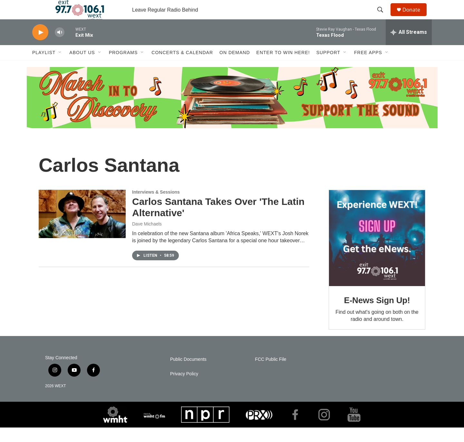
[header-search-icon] (383, 17)
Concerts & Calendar (182, 67)
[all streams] (409, 47)
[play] (40, 47)
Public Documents (188, 373)
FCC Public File (270, 373)
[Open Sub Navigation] (60, 67)
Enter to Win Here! (283, 67)
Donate (415, 17)
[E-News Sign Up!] (377, 253)
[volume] (59, 47)
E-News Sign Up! (377, 315)
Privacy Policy (184, 388)
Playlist (43, 67)
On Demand (234, 67)
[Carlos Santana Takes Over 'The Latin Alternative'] (82, 228)
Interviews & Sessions (156, 206)
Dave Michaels (147, 238)
